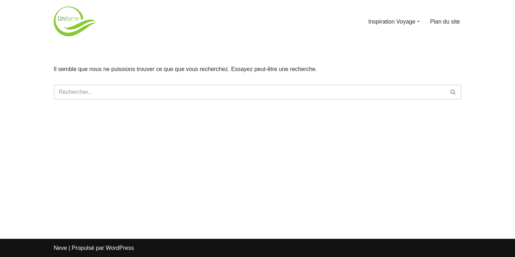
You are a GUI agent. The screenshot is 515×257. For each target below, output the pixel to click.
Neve (60, 248)
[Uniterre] (75, 21)
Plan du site (445, 22)
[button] (418, 21)
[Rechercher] (249, 92)
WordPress (120, 248)
